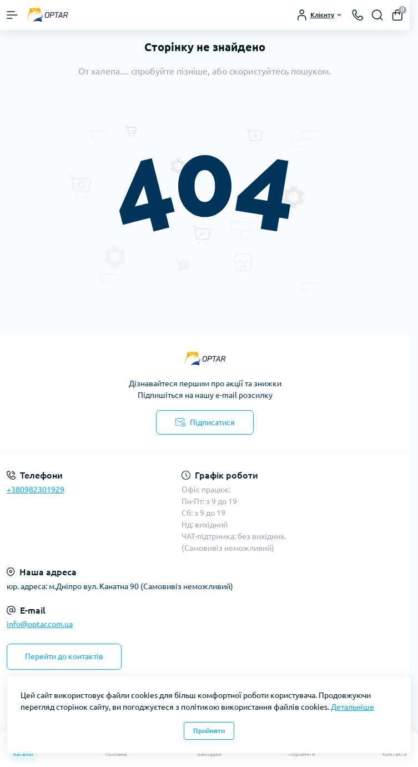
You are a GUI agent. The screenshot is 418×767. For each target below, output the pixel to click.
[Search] (377, 15)
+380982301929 (35, 489)
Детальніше (352, 707)
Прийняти (209, 730)
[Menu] (12, 15)
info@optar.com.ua (40, 624)
